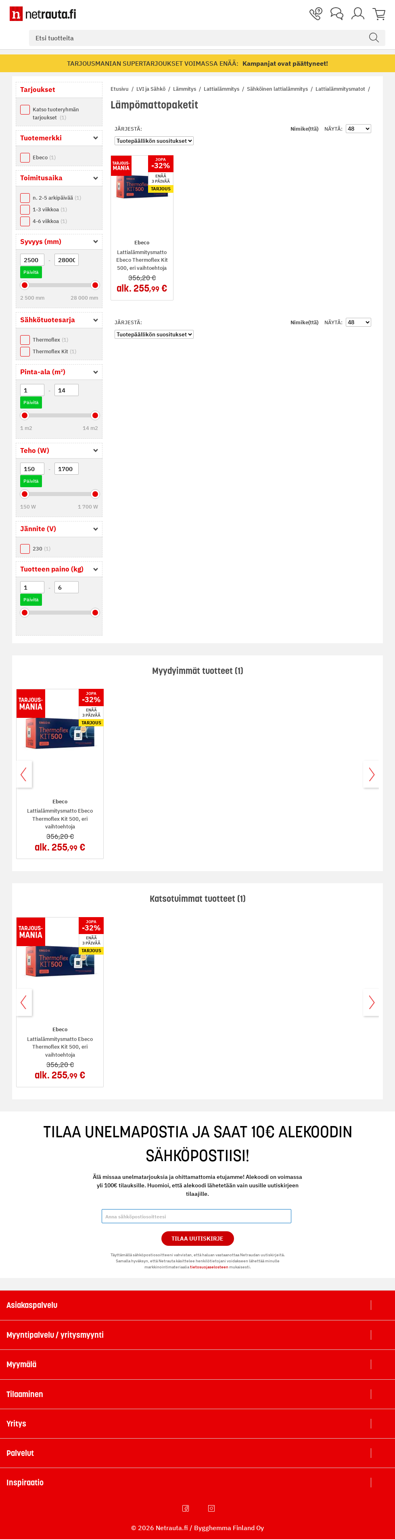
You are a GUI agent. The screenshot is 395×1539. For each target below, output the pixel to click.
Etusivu (120, 89)
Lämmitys (185, 89)
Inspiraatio (25, 1482)
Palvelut (20, 1453)
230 (41, 548)
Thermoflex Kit (54, 351)
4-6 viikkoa (50, 221)
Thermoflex (50, 339)
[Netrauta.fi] (43, 13)
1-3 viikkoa (50, 209)
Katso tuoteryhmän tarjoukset (56, 113)
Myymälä (21, 1364)
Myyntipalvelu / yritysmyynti (55, 1335)
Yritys (16, 1423)
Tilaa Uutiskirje (197, 1238)
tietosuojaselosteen (209, 1267)
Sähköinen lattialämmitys (278, 89)
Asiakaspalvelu (31, 1305)
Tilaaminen (24, 1394)
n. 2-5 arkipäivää (57, 197)
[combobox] (207, 38)
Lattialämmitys (222, 89)
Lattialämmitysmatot (341, 89)
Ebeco (44, 157)
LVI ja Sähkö (151, 89)
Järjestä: (128, 128)
